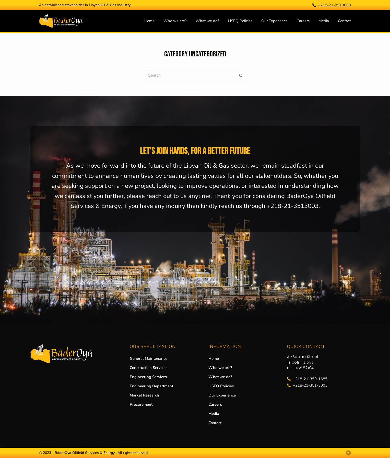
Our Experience (274, 20)
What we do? (207, 20)
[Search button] (241, 75)
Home (149, 20)
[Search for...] (190, 75)
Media (323, 20)
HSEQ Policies (240, 20)
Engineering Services (148, 376)
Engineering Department (151, 386)
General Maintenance (148, 358)
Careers (303, 20)
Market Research (144, 395)
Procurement (141, 404)
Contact (344, 20)
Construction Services (148, 367)
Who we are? (175, 20)
